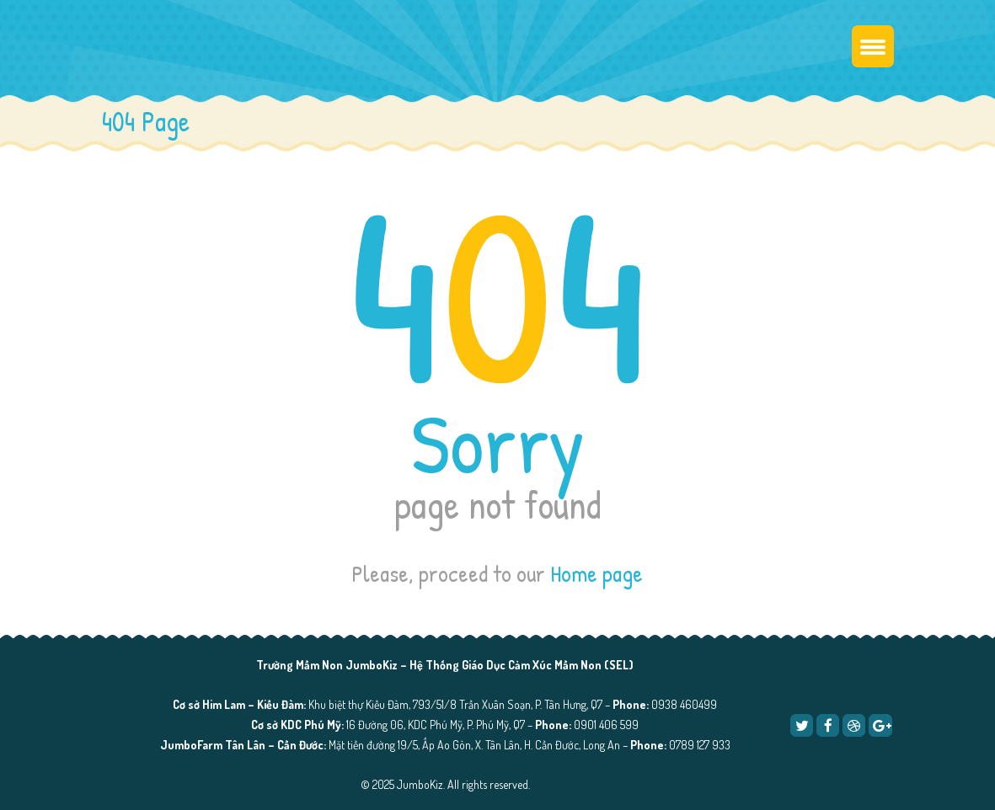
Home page (596, 573)
